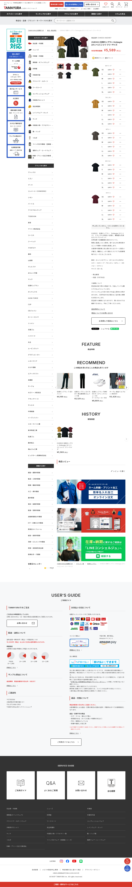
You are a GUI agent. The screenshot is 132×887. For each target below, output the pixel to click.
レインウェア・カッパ (38, 112)
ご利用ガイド (74, 9)
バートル (31, 204)
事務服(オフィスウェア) (15, 815)
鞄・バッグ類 (91, 833)
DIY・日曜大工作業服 (35, 523)
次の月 (52, 568)
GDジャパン (32, 311)
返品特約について (98, 309)
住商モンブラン (33, 285)
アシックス (32, 172)
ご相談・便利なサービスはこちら (66, 884)
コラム (120, 14)
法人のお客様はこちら (74, 4)
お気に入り (106, 5)
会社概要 (96, 9)
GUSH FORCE (33, 298)
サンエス (31, 405)
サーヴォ (31, 386)
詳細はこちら (11, 667)
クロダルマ (32, 248)
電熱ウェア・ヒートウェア (39, 150)
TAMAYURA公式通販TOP (36, 30)
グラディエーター (34, 355)
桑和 (29, 254)
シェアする (105, 329)
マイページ (119, 5)
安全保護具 (34, 106)
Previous (59, 48)
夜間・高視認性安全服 (35, 548)
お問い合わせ (91, 4)
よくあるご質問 (85, 9)
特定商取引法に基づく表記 (71, 870)
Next (86, 48)
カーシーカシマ (33, 317)
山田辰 (30, 260)
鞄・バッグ (34, 131)
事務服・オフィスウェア (39, 62)
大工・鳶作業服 (33, 491)
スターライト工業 (34, 424)
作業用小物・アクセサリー (39, 125)
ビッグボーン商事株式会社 (37, 455)
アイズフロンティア (35, 210)
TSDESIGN (32, 216)
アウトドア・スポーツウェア (16, 821)
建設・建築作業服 (34, 472)
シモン (30, 197)
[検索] (85, 20)
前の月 (29, 568)
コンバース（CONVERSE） (37, 191)
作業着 (89, 809)
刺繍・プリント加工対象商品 (39, 157)
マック (30, 279)
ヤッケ (32, 119)
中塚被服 (31, 411)
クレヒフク (32, 267)
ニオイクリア (32, 361)
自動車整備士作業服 (35, 517)
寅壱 (29, 223)
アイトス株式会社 (34, 229)
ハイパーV (31, 336)
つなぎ (32, 138)
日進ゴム (31, 329)
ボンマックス (32, 292)
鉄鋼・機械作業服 (34, 485)
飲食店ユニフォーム (35, 529)
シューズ (33, 50)
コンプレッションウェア (38, 94)
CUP (29, 304)
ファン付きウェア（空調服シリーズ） (60, 840)
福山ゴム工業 (32, 449)
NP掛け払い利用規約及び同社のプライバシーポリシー (88, 682)
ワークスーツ (35, 87)
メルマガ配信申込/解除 (50, 870)
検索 (112, 5)
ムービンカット (33, 348)
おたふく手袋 (32, 273)
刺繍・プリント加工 (61, 9)
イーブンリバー (33, 418)
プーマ (30, 185)
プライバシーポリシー (92, 870)
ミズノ (30, 178)
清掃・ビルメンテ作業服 (36, 542)
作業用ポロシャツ (36, 100)
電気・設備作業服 (34, 504)
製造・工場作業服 (34, 479)
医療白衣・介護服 (34, 554)
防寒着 (32, 68)
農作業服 (31, 498)
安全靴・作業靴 (35, 43)
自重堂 (30, 380)
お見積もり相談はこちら (108, 321)
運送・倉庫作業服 (34, 535)
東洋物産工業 (32, 430)
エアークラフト (33, 374)
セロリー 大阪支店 (34, 392)
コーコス (31, 235)
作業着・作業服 (35, 56)
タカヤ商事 (32, 367)
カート (126, 5)
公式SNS (53, 861)
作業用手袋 (34, 75)
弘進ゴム (31, 436)
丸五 (29, 342)
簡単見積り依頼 (57, 4)
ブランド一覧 (80, 564)
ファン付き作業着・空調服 (39, 144)
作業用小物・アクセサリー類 (57, 833)
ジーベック (32, 241)
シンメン (31, 323)
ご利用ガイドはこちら (66, 742)
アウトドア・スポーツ (38, 81)
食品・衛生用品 (52, 30)
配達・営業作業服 (34, 510)
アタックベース (33, 399)
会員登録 (35, 870)
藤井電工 (31, 443)
